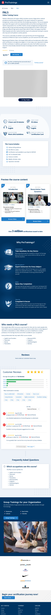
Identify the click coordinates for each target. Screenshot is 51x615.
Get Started (15, 54)
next (49, 204)
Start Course (7, 597)
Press (36, 612)
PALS (12, 8)
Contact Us (20, 610)
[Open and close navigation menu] (48, 2)
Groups (2, 610)
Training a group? (38, 62)
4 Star (4, 381)
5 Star (4, 379)
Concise (28, 394)
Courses (2, 608)
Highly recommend (29, 397)
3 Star (4, 383)
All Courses (5, 8)
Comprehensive (9, 397)
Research (20, 612)
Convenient (19, 397)
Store (19, 613)
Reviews (37, 610)
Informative (20, 394)
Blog (19, 608)
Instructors (3, 613)
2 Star (4, 385)
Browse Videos (12, 219)
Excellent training (41, 397)
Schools (2, 612)
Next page (30, 446)
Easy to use (36, 394)
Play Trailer (26, 100)
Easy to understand (9, 394)
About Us (37, 608)
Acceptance (37, 613)
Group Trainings (10, 518)
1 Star (4, 387)
